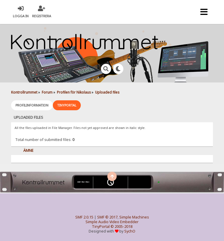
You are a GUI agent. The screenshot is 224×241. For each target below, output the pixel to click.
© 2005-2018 (121, 226)
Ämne (28, 150)
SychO (129, 231)
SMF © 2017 (107, 217)
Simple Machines (134, 217)
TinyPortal (101, 226)
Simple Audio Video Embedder (112, 221)
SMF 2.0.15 (84, 217)
